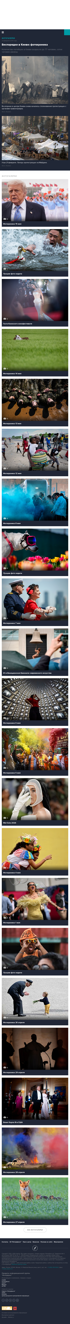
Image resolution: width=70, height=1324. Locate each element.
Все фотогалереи (35, 1230)
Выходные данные (8, 1315)
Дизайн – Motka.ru (8, 1317)
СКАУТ (4, 1283)
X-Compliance (5, 1281)
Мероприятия (58, 1242)
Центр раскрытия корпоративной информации (15, 1296)
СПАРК (4, 1280)
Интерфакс (35, 32)
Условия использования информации (14, 1313)
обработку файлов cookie (18, 1264)
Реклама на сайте (46, 1242)
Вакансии (36, 1242)
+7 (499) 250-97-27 (7, 1269)
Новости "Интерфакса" (8, 1291)
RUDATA (4, 1294)
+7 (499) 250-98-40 (53, 1267)
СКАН (3, 1293)
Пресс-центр (27, 1242)
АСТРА (4, 1286)
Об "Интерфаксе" (15, 1242)
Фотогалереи (8, 38)
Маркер (4, 1284)
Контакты (5, 1242)
